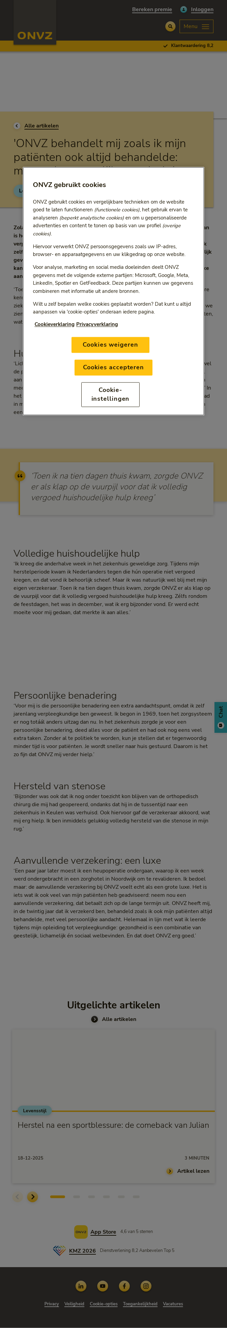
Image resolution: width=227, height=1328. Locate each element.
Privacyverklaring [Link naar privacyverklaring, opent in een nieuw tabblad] (97, 324)
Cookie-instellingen (110, 394)
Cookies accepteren (113, 368)
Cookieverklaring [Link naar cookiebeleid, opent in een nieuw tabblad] (55, 324)
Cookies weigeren (110, 345)
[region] (113, 291)
